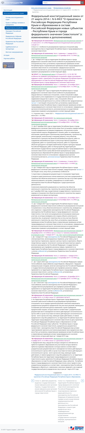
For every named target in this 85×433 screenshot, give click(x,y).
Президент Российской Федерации (13, 32)
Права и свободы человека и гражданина (15, 24)
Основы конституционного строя (14, 18)
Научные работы (9, 58)
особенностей (42, 251)
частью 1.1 (79, 169)
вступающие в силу (37, 235)
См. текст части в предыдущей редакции (69, 235)
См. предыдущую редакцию (63, 118)
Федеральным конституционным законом (67, 41)
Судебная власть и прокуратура (12, 48)
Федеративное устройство (14, 28)
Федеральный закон (48, 74)
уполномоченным (54, 157)
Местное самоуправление (14, 52)
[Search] (61, 2)
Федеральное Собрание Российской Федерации (13, 37)
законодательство (54, 237)
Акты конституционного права (14, 13)
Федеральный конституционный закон (44, 55)
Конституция (8, 10)
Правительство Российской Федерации (15, 43)
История (6, 55)
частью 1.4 (34, 103)
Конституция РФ (12, 2)
